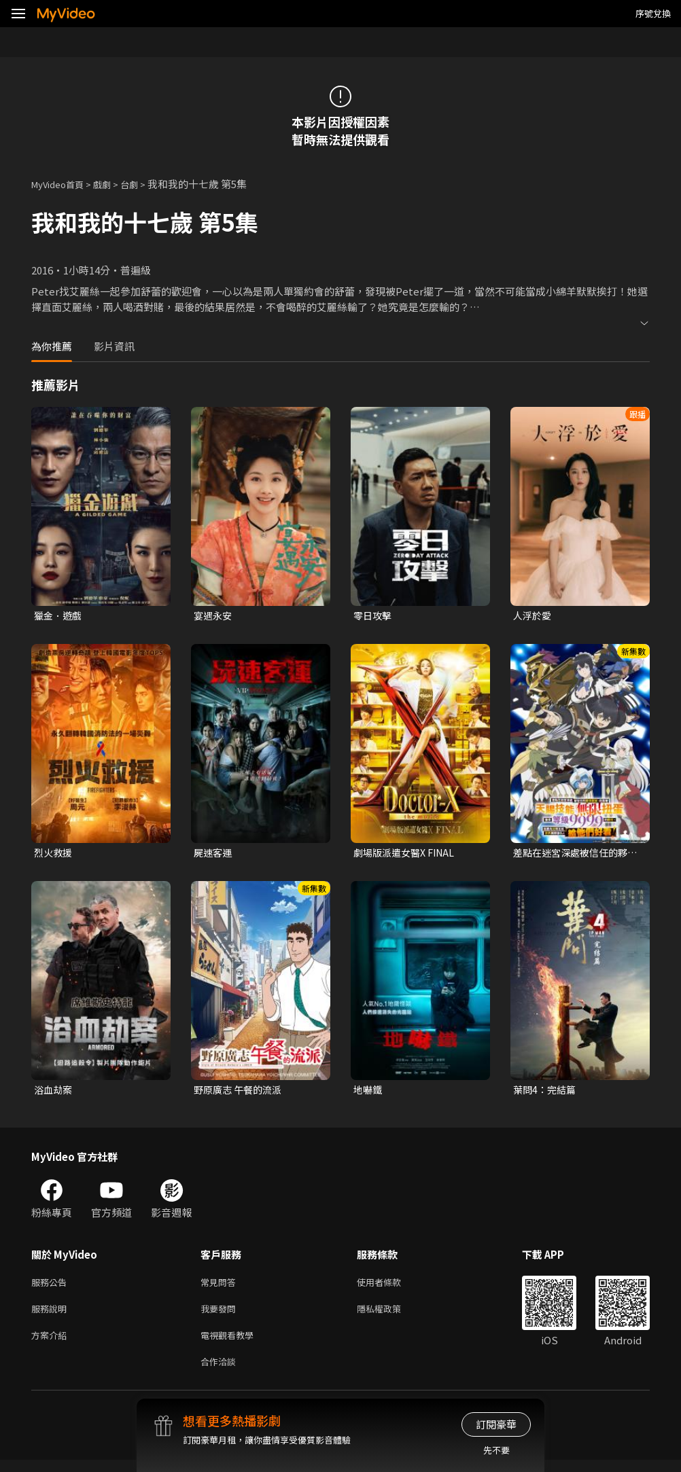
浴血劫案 (54, 1092)
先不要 (496, 1449)
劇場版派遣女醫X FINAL (407, 854)
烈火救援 (54, 854)
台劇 (143, 184)
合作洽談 (220, 1372)
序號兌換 (653, 13)
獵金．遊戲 (59, 616)
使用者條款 (390, 1287)
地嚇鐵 (368, 1092)
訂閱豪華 (496, 1424)
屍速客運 (214, 854)
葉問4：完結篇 (546, 1092)
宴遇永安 (214, 616)
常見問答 (220, 1287)
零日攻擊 (373, 616)
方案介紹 (51, 1344)
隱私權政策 (390, 1315)
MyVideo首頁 (62, 184)
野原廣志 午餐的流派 (240, 1092)
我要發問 (220, 1315)
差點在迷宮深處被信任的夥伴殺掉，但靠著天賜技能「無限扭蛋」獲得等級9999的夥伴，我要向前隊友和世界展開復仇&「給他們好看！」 (575, 854)
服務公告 (51, 1287)
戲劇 (113, 184)
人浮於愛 (533, 616)
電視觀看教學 (231, 1344)
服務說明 (51, 1315)
